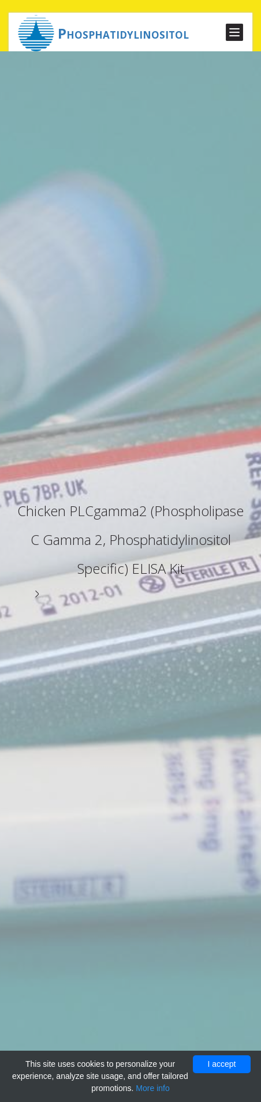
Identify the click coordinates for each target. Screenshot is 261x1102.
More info (152, 1088)
